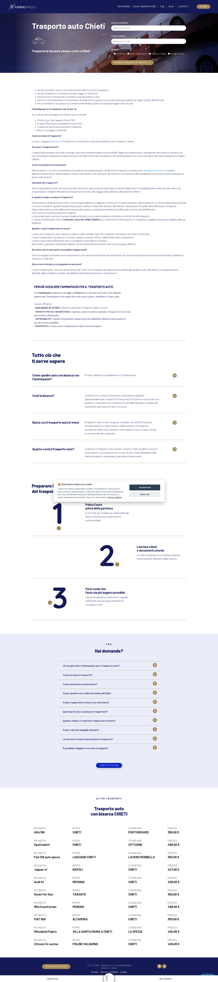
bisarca (58, 141)
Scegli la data (177, 53)
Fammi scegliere (115, 497)
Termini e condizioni (109, 972)
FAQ (162, 6)
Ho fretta (121, 53)
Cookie (123, 972)
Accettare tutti (145, 487)
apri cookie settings (56, 966)
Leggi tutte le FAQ (109, 765)
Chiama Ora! (52, 979)
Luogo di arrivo (118, 36)
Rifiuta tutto (145, 494)
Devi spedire (123, 6)
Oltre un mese (159, 53)
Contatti (183, 6)
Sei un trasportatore (144, 6)
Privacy (94, 972)
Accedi (203, 6)
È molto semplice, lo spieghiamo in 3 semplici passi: (111, 375)
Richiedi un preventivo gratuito (132, 62)
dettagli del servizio (153, 170)
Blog (171, 6)
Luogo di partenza (119, 23)
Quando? (115, 50)
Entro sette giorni (139, 53)
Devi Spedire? (166, 979)
